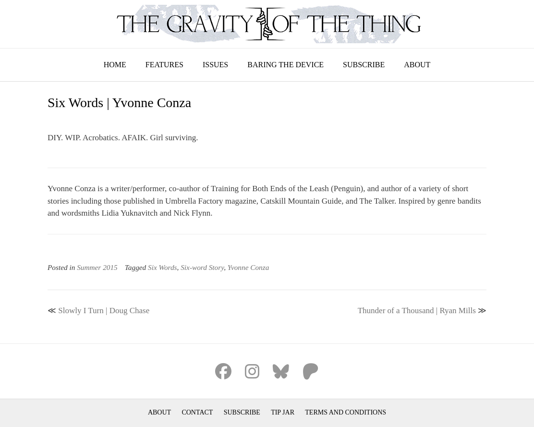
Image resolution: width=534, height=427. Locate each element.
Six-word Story (202, 267)
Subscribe (364, 65)
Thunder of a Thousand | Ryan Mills (417, 310)
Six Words (162, 267)
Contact (197, 412)
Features (164, 65)
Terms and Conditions (345, 412)
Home (115, 65)
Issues (215, 65)
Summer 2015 (97, 267)
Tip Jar (282, 412)
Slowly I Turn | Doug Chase (103, 310)
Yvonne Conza (248, 267)
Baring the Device (285, 65)
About (417, 65)
